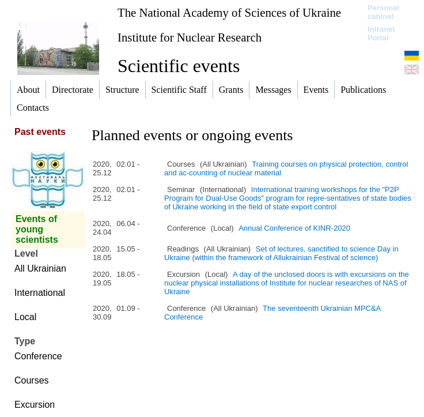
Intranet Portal (381, 33)
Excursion (34, 405)
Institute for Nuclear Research (190, 37)
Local (25, 317)
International (39, 293)
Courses (31, 380)
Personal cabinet (383, 12)
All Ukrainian (40, 268)
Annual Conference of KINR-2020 (294, 228)
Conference (38, 356)
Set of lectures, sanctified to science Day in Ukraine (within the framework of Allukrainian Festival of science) (281, 253)
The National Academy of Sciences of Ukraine (229, 12)
